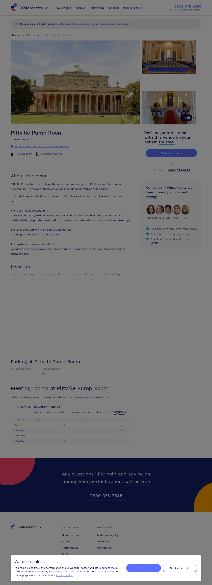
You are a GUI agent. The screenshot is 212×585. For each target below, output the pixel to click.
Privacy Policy (64, 575)
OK (143, 567)
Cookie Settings (180, 567)
